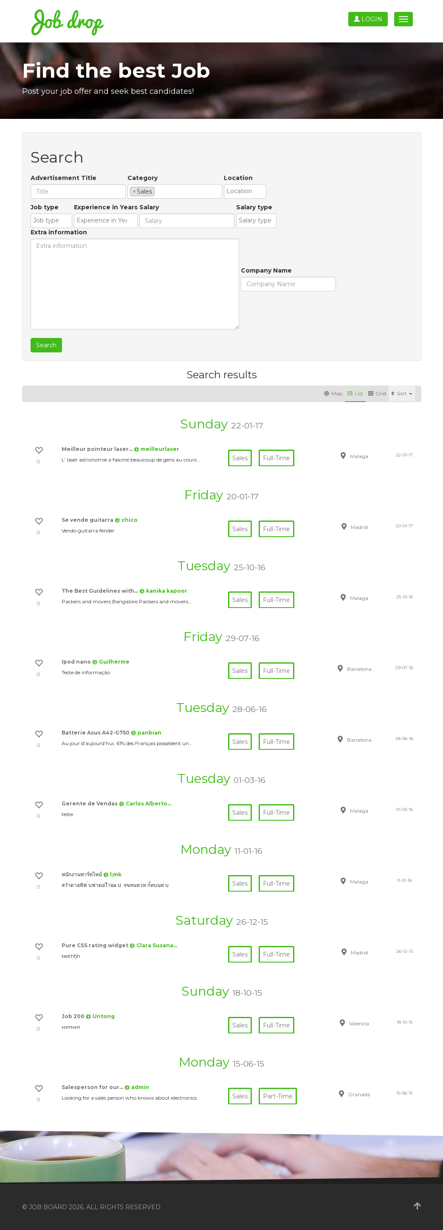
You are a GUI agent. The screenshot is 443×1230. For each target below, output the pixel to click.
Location (238, 178)
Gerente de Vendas (90, 803)
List (355, 393)
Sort (401, 393)
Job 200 (74, 1016)
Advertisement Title (63, 178)
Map (333, 393)
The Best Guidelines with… (100, 591)
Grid (377, 393)
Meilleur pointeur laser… (98, 449)
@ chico (126, 520)
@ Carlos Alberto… (145, 803)
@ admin (136, 1087)
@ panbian (146, 732)
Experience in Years (106, 207)
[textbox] (159, 191)
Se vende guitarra (88, 520)
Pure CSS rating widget (96, 945)
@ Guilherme (111, 662)
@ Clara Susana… (153, 945)
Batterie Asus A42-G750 (96, 732)
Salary (149, 207)
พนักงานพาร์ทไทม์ (82, 874)
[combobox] (174, 191)
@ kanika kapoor (163, 591)
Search (46, 345)
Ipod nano (77, 662)
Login (368, 19)
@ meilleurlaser (156, 449)
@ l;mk (112, 874)
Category (142, 178)
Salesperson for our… (93, 1087)
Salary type (254, 207)
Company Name (266, 270)
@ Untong (100, 1016)
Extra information (59, 232)
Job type (45, 207)
